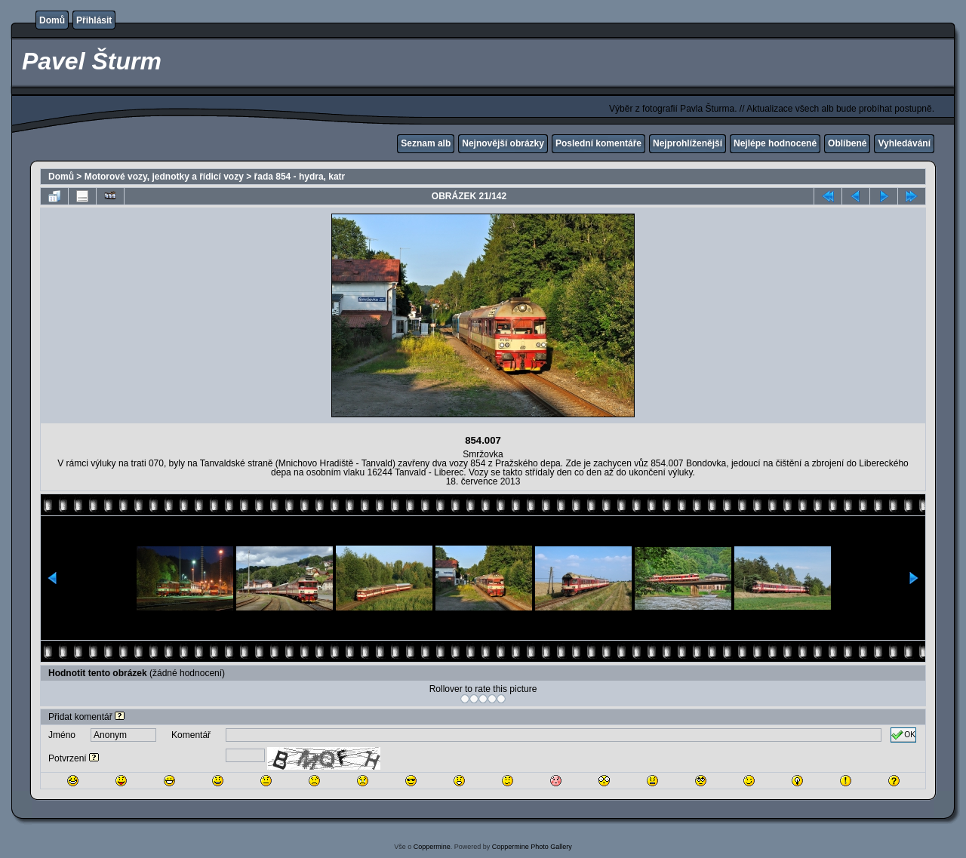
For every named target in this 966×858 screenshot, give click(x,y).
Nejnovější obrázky (503, 143)
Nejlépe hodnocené (775, 143)
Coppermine (432, 846)
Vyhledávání (904, 143)
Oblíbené (847, 143)
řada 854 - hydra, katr (300, 176)
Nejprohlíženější (687, 143)
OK (903, 735)
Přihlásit (94, 20)
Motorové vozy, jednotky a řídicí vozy (164, 176)
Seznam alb (426, 143)
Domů (52, 20)
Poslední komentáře (598, 143)
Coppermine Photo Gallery (532, 846)
